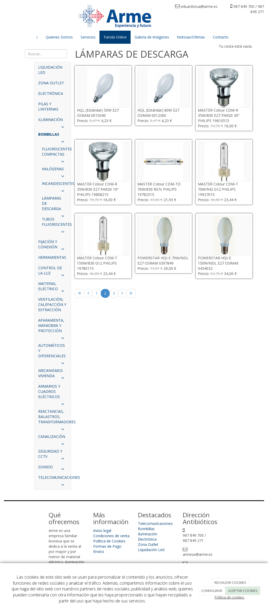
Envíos (98, 551)
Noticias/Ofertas (191, 37)
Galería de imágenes (152, 37)
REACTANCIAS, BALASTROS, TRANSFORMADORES (54, 418)
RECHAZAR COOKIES (230, 582)
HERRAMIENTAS (52, 257)
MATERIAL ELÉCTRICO (52, 287)
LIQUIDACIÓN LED (50, 70)
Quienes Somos (59, 37)
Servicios (88, 37)
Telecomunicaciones (155, 523)
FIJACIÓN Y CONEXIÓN (52, 245)
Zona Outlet (148, 544)
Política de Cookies (109, 541)
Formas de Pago (107, 546)
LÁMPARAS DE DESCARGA (54, 205)
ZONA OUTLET (51, 82)
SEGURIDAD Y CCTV (52, 455)
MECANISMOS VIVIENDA (52, 374)
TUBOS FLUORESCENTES (56, 223)
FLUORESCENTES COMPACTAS (56, 153)
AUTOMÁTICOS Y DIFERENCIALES (52, 352)
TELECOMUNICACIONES (54, 479)
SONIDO (52, 468)
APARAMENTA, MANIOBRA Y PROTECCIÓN (52, 327)
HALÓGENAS (54, 170)
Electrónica (147, 539)
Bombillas (146, 528)
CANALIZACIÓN (52, 438)
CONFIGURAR (211, 590)
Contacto (220, 37)
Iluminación (147, 533)
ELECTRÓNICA (50, 93)
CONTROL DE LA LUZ (52, 271)
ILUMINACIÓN (52, 121)
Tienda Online (115, 37)
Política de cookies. (229, 597)
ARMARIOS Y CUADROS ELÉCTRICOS (52, 393)
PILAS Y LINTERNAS (48, 106)
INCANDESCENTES (56, 185)
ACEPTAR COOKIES (243, 590)
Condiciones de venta (111, 535)
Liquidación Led (151, 549)
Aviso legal (102, 530)
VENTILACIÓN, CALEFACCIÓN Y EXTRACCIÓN (52, 304)
